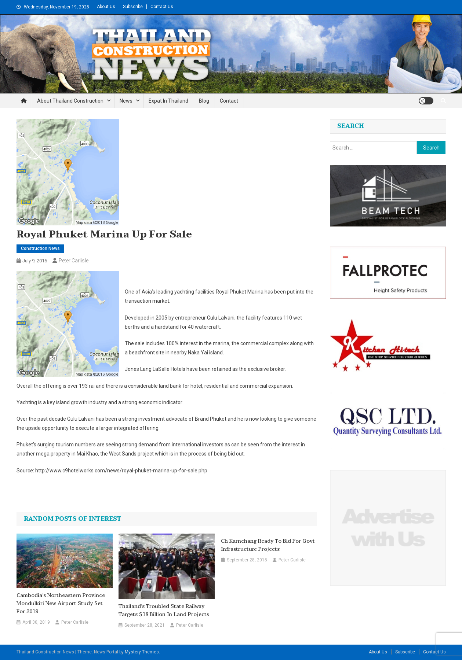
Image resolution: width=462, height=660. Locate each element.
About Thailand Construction (70, 101)
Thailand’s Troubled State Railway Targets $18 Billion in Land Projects (164, 610)
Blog (204, 101)
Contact (229, 101)
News (126, 101)
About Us (106, 6)
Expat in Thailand (168, 101)
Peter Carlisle (73, 260)
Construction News (40, 248)
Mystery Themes (142, 652)
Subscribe (133, 6)
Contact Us (161, 6)
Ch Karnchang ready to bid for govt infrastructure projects (268, 545)
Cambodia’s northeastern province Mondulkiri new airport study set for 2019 (61, 603)
